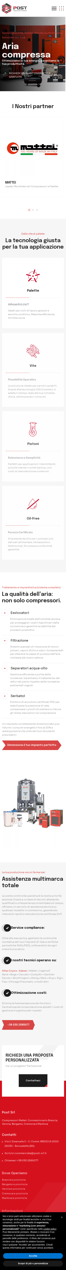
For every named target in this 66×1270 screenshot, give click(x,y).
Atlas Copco (9, 970)
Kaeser (23, 970)
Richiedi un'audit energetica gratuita (30, 79)
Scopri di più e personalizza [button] (33, 1263)
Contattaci (33, 1080)
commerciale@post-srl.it (30, 1155)
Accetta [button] (33, 1256)
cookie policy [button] (49, 1229)
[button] (29, 210)
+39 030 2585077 (27, 1163)
